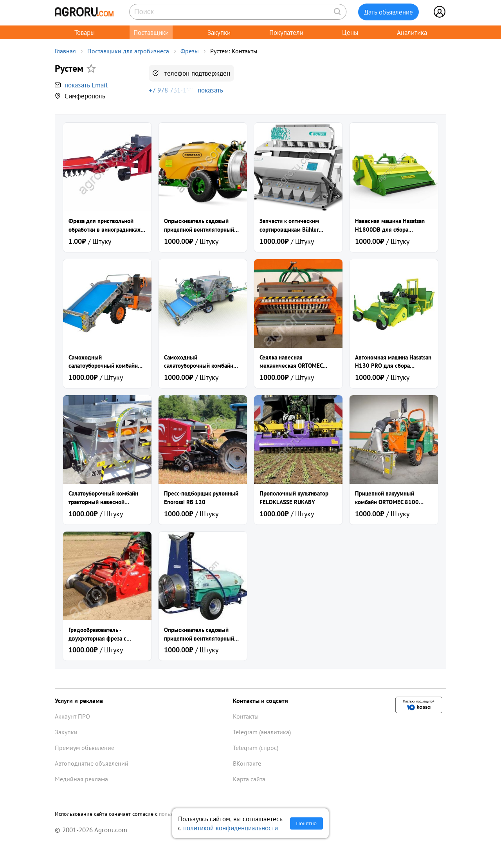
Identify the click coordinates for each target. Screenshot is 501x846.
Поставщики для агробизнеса (128, 51)
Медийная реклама (81, 779)
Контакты (246, 716)
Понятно (306, 823)
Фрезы (189, 51)
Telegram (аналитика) (262, 732)
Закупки (219, 32)
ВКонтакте (247, 763)
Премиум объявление (84, 748)
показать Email (86, 84)
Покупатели (286, 32)
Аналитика (412, 32)
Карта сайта (249, 779)
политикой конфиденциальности (230, 827)
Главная (65, 51)
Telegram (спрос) (255, 748)
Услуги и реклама (79, 700)
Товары (84, 32)
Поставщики (151, 32)
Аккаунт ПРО (72, 716)
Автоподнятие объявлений (91, 763)
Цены (350, 32)
